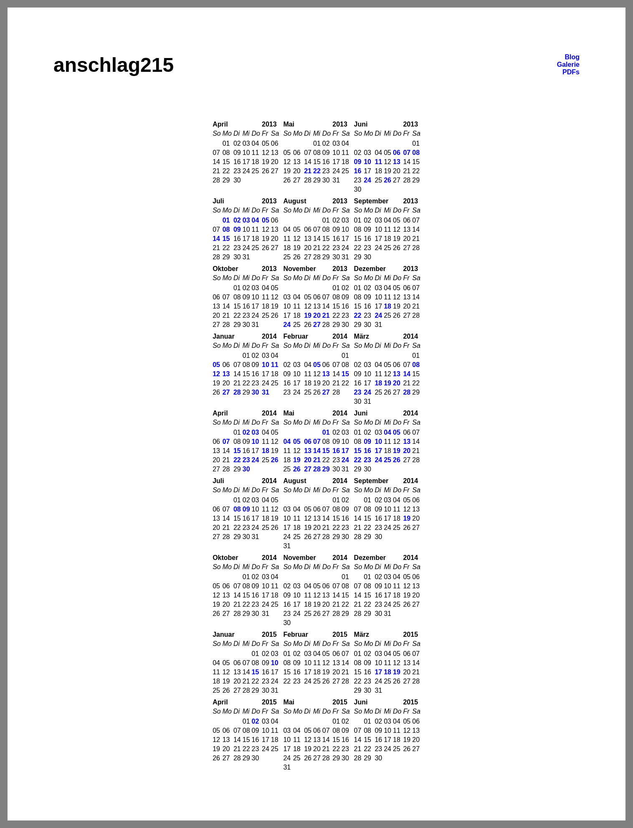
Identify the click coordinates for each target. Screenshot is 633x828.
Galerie (568, 64)
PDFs (571, 72)
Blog (572, 57)
